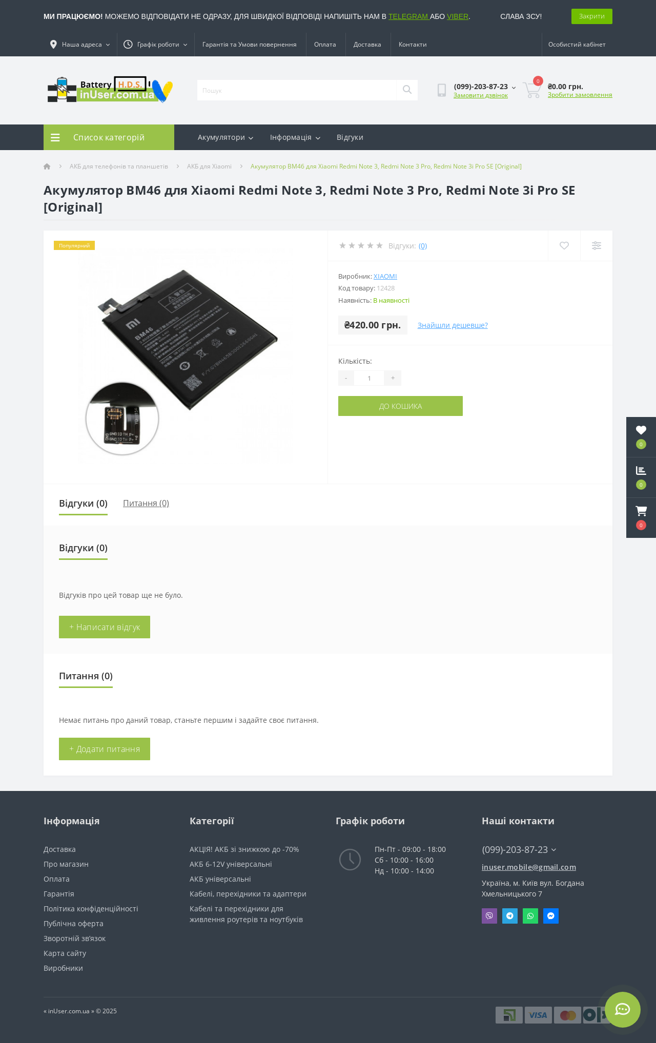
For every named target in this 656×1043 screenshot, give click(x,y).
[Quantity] (369, 378)
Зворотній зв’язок (75, 938)
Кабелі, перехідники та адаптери (248, 894)
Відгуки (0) (83, 503)
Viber (489, 916)
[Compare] (596, 246)
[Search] (407, 90)
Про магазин (66, 864)
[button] (641, 518)
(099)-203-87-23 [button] (519, 850)
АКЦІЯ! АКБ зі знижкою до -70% (244, 849)
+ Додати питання (104, 749)
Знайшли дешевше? (453, 325)
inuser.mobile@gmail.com (529, 867)
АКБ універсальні (220, 879)
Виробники (63, 968)
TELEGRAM (409, 16)
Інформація (295, 137)
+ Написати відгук (104, 627)
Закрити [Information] (592, 15)
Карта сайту (65, 953)
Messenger (551, 916)
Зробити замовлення (580, 94)
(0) (423, 246)
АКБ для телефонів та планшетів (119, 166)
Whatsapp (530, 916)
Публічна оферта (74, 923)
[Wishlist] (564, 246)
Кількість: (355, 361)
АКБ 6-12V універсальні (231, 864)
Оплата (325, 44)
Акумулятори (226, 137)
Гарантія (59, 894)
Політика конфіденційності (91, 908)
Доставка (367, 44)
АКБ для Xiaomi (209, 166)
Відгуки (350, 137)
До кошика (400, 406)
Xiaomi (385, 276)
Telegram (510, 916)
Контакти (413, 44)
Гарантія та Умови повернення (249, 44)
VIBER (457, 16)
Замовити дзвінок (481, 95)
